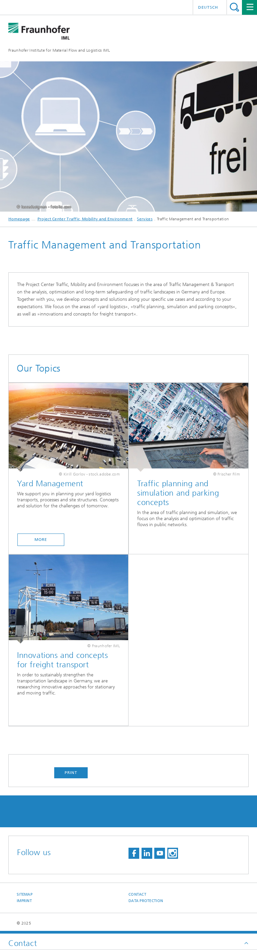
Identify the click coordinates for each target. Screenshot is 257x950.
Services (144, 219)
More (40, 539)
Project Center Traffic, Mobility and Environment (85, 219)
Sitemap (24, 894)
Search (234, 7)
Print (71, 772)
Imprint (24, 901)
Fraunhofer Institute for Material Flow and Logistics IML (59, 50)
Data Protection (145, 901)
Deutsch (208, 7)
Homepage (19, 219)
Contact (137, 894)
